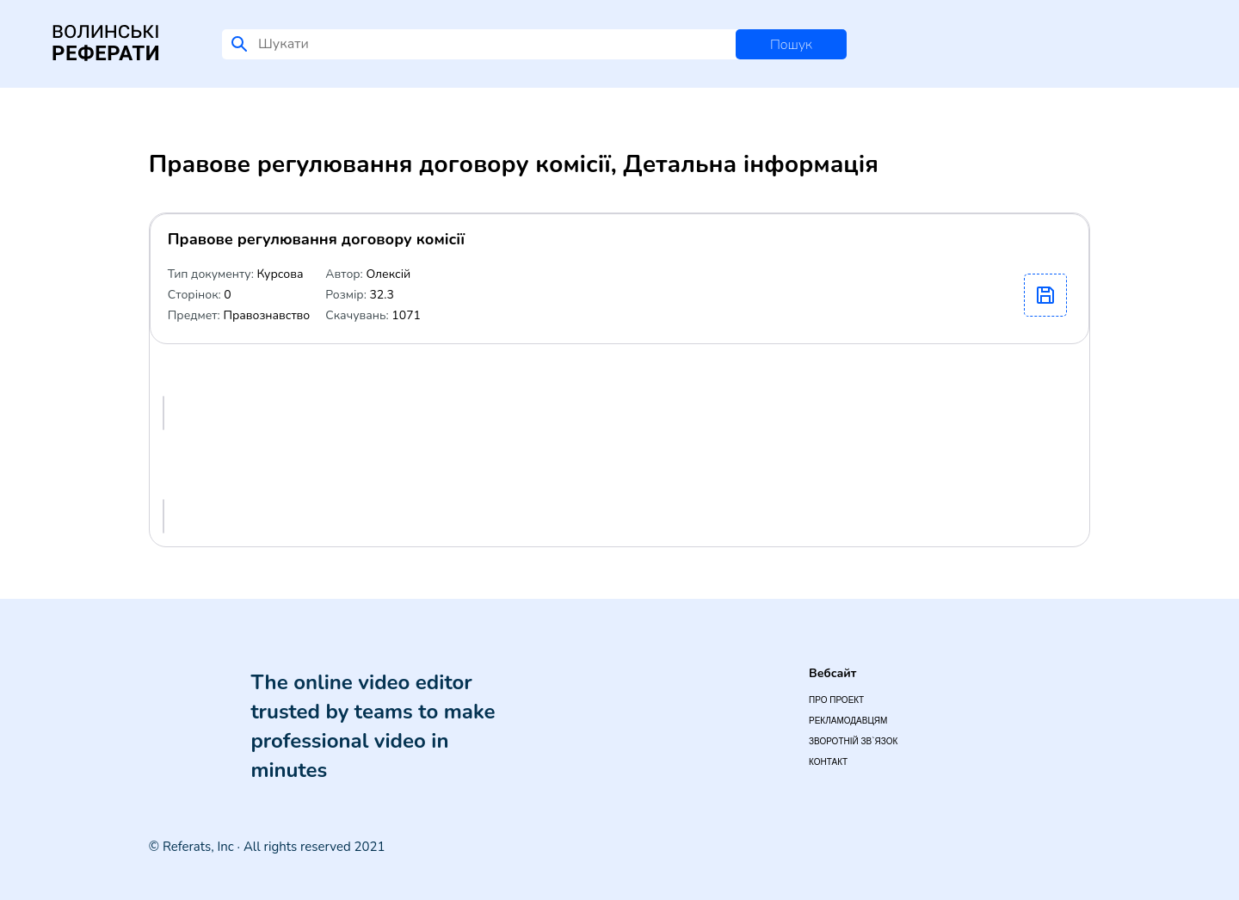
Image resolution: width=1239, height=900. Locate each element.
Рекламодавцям (848, 720)
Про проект (836, 700)
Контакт (828, 762)
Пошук (791, 44)
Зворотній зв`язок (853, 741)
